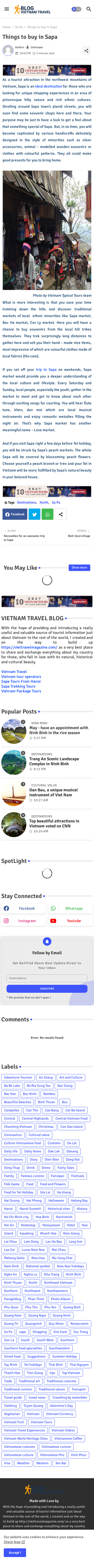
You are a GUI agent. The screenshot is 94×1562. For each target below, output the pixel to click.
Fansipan (57, 1176)
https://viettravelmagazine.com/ (29, 647)
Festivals (77, 1176)
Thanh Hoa (12, 1373)
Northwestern (57, 1291)
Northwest (32, 1291)
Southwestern (59, 1348)
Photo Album (60, 1299)
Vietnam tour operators (21, 676)
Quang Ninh (62, 1315)
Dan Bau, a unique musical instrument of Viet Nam (53, 793)
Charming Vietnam (18, 1127)
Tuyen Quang (33, 1406)
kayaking (26, 1233)
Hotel (71, 1225)
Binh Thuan (46, 1102)
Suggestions (36, 1356)
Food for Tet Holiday (18, 1192)
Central (9, 1118)
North (44, 502)
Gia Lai (45, 1192)
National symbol (38, 1266)
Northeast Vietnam (58, 1282)
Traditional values (52, 1389)
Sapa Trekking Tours (18, 686)
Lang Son (75, 1241)
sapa (22, 1332)
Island (8, 1233)
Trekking (10, 1406)
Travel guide (13, 1397)
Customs (54, 1143)
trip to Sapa (46, 369)
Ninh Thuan (13, 1282)
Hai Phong (34, 1200)
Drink (31, 1168)
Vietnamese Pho (52, 1455)
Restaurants (79, 1324)
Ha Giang (64, 1192)
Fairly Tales (65, 1168)
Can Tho (32, 1110)
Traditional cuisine (18, 1389)
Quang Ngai (37, 1315)
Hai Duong (12, 1200)
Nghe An (10, 1274)
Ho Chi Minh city (16, 1217)
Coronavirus (13, 1135)
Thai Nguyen (79, 1365)
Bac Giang (64, 1086)
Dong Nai (73, 1159)
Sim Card (60, 1332)
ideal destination (48, 86)
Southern (67, 1340)
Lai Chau (10, 1241)
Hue (85, 1225)
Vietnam (33, 1414)
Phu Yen (50, 1307)
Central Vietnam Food (71, 1118)
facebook (27, 908)
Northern (11, 1291)
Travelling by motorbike (69, 1397)
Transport (79, 1389)
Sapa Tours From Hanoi (21, 681)
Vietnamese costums (19, 1447)
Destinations (26, 502)
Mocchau (38, 1258)
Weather (23, 1463)
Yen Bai (60, 1463)
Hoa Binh (42, 1217)
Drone (46, 1168)
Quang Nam (13, 1315)
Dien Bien (52, 1159)
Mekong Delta (14, 1258)
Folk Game (12, 1184)
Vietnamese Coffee (68, 1438)
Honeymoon (51, 1225)
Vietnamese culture (18, 1455)
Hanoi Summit (30, 1209)
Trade (8, 1381)
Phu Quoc (11, 1307)
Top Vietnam (71, 1373)
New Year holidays (70, 1266)
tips (52, 1373)
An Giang (46, 1077)
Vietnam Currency (59, 1414)
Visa (7, 1463)
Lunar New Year (33, 1250)
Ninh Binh (73, 1274)
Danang (72, 1151)
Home (7, 27)
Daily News (32, 1151)
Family (9, 1176)
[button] (76, 9)
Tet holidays (33, 1365)
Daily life (11, 1151)
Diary (34, 1159)
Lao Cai (9, 1250)
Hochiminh (64, 1217)
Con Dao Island (71, 1127)
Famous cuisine (32, 1176)
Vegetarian (12, 1414)
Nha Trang (51, 1274)
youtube (74, 920)
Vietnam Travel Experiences (24, 1430)
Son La (9, 1340)
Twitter (34, 514)
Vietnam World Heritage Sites (26, 1438)
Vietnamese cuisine (56, 1447)
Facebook (18, 514)
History (82, 1209)
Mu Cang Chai (62, 1258)
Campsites (11, 1110)
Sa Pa (19, 27)
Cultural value (39, 1135)
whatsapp (73, 908)
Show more (79, 567)
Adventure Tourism (18, 1077)
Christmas (46, 1127)
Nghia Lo (30, 1274)
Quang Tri (11, 1324)
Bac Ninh (30, 1094)
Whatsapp (47, 514)
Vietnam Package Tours (21, 691)
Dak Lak (54, 1151)
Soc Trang (80, 1332)
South (25, 1340)
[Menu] (7, 9)
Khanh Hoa (48, 1233)
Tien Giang (35, 1373)
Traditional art (29, 1381)
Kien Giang (71, 1233)
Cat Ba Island (75, 1110)
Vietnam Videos (63, 1430)
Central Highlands (35, 1118)
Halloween (56, 1200)
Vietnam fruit (14, 1422)
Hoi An (9, 1225)
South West (45, 1340)
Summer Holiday (64, 1356)
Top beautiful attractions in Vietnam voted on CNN (54, 824)
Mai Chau (59, 1250)
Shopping (40, 1332)
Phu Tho (31, 1307)
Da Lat (72, 1143)
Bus (64, 1102)
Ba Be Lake (12, 1086)
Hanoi (8, 1209)
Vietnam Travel (14, 671)
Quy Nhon (56, 1324)
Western (42, 1463)
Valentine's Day (61, 1406)
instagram (27, 920)
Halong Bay (79, 1200)
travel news (37, 1397)
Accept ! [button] (15, 1553)
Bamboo (49, 1094)
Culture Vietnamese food (22, 1143)
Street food (12, 1356)
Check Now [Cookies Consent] (12, 1542)
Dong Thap (12, 1168)
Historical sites (59, 1209)
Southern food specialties (23, 1348)
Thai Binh (56, 1365)
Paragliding (12, 1299)
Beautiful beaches (17, 1102)
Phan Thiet (36, 1299)
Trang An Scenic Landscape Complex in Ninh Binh (54, 761)
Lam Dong (31, 1241)
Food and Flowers (53, 1184)
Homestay (28, 1225)
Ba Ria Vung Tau (39, 1086)
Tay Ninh (10, 1365)
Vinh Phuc (78, 1455)
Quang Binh (72, 1307)
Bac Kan (10, 1094)
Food (29, 1184)
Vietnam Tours (41, 1422)
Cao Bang (52, 1110)
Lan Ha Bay (53, 1241)
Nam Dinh (11, 1266)
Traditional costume (61, 1381)
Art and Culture (70, 1077)
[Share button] (61, 514)
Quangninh (33, 1324)
